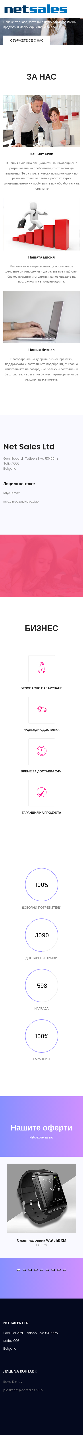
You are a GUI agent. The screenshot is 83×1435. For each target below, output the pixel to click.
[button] (18, 1270)
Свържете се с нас (26, 40)
